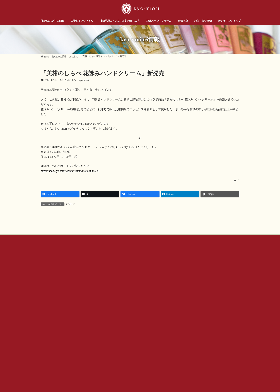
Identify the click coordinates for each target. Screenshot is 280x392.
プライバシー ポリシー (165, 278)
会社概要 (107, 278)
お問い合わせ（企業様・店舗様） (80, 278)
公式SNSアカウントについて (133, 278)
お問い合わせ (50, 278)
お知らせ (70, 204)
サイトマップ (189, 278)
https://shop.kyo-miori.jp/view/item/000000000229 (70, 170)
